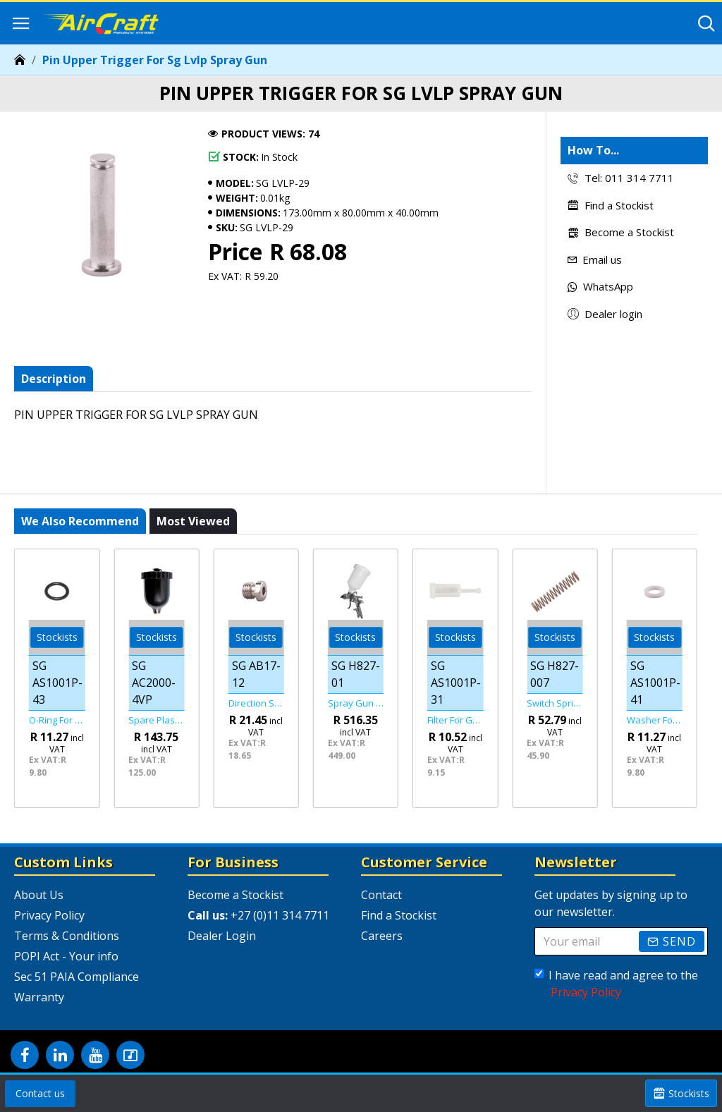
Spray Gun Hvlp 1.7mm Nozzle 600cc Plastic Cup (356, 703)
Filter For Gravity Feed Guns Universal (455, 720)
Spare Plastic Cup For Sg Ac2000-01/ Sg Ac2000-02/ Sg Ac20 (156, 720)
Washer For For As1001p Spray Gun (655, 720)
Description (53, 378)
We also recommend (80, 521)
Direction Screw (256, 703)
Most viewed (193, 521)
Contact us (40, 1093)
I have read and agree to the (616, 984)
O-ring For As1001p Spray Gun (57, 720)
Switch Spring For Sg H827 (554, 703)
